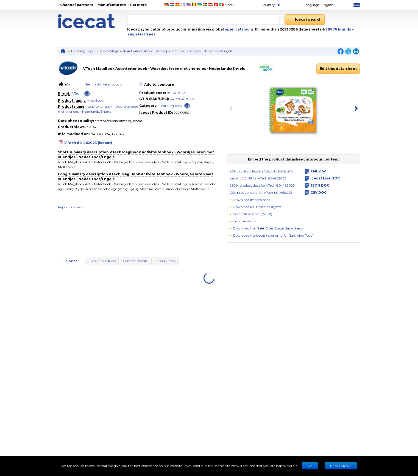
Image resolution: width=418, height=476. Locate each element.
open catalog (237, 29)
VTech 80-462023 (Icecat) (88, 143)
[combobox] (203, 19)
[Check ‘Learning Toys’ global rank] (187, 105)
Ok (310, 466)
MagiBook (95, 100)
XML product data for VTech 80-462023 (261, 171)
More (230, 5)
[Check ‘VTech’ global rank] (87, 93)
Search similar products (103, 84)
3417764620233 (182, 99)
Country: (267, 5)
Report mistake (70, 207)
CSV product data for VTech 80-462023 (261, 192)
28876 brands (338, 29)
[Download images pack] (250, 199)
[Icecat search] (305, 19)
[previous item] (232, 109)
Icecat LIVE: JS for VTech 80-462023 (258, 178)
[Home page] (92, 21)
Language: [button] (311, 5)
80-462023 (176, 93)
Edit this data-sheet (338, 69)
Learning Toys (82, 51)
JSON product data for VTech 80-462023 (262, 185)
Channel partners (76, 5)
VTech (77, 93)
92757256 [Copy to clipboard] (181, 112)
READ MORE (341, 466)
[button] (255, 207)
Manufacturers (111, 5)
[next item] (355, 109)
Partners (138, 5)
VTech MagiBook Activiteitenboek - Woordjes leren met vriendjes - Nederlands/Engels (166, 51)
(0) (67, 84)
